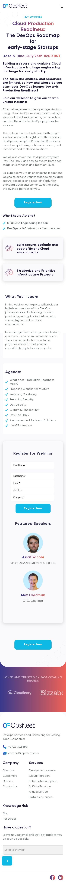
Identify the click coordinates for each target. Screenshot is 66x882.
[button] (61, 6)
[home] (15, 6)
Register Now (33, 202)
